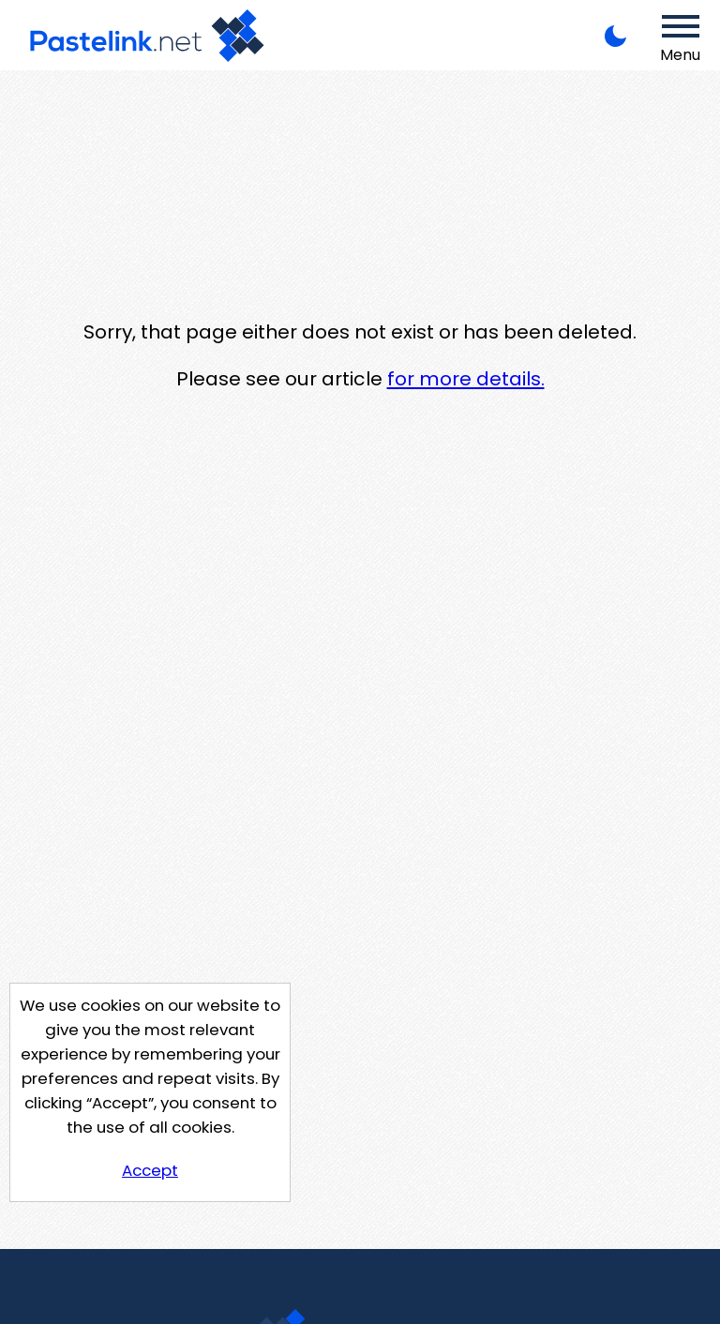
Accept (150, 1170)
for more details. (466, 379)
